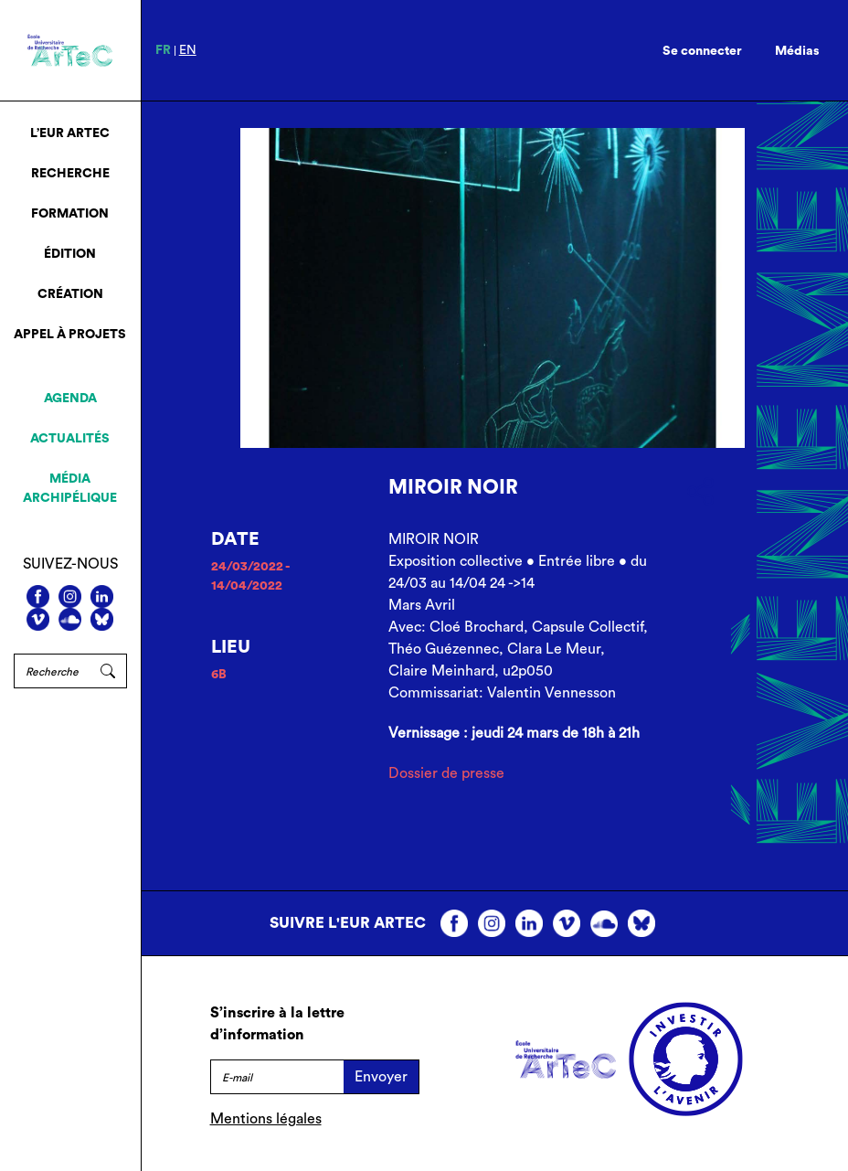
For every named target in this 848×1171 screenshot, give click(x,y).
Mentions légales (266, 1119)
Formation (70, 214)
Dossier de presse (446, 773)
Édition (70, 254)
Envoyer (381, 1077)
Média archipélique (70, 489)
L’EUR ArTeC (70, 133)
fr (163, 50)
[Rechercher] (52, 671)
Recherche (70, 173)
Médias (797, 51)
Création (70, 294)
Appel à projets (70, 334)
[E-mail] (277, 1076)
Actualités (70, 438)
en (187, 50)
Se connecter (702, 51)
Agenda (70, 398)
